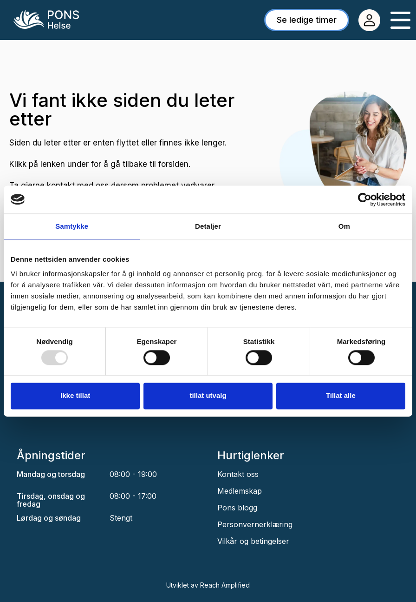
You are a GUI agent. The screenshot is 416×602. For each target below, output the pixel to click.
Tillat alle (341, 396)
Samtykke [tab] (71, 226)
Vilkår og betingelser (253, 541)
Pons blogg (237, 507)
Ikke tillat (75, 396)
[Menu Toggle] (400, 20)
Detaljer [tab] (208, 226)
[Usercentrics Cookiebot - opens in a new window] (364, 199)
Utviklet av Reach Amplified (208, 585)
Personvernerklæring (254, 524)
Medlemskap (239, 491)
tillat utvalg (207, 396)
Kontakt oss (238, 474)
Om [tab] (344, 226)
